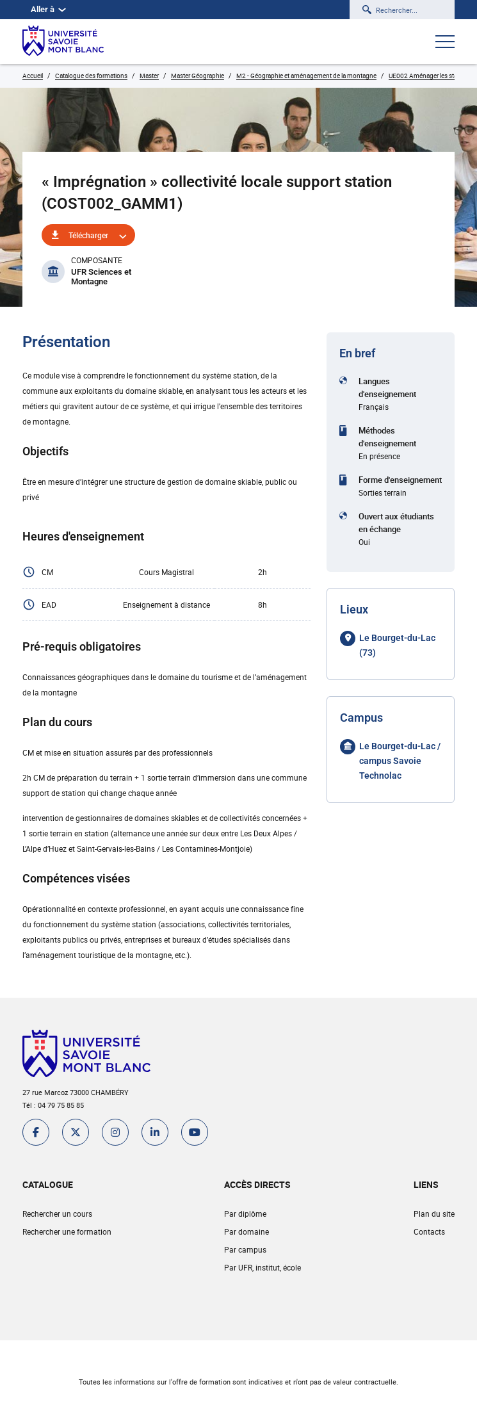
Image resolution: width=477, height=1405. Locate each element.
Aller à (48, 9)
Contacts (429, 1231)
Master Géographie (197, 75)
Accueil (32, 75)
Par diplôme (245, 1213)
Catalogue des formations (91, 75)
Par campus (245, 1249)
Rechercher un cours (57, 1213)
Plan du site (434, 1213)
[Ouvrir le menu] (445, 43)
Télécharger (88, 235)
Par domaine (246, 1231)
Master (149, 75)
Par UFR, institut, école (262, 1267)
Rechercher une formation (66, 1231)
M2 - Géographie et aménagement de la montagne (306, 75)
